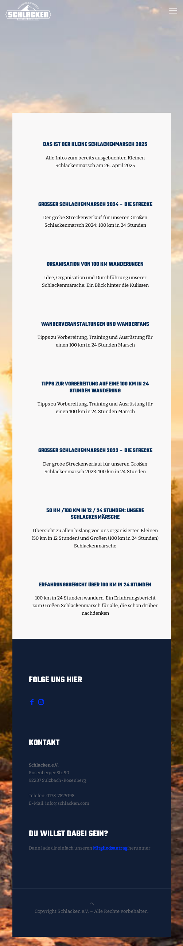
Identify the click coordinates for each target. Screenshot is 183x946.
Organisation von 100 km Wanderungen (95, 264)
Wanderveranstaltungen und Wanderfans (95, 324)
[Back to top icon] (91, 903)
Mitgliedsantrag (110, 848)
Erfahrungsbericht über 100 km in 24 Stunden (95, 585)
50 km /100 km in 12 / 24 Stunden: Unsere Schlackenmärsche (95, 514)
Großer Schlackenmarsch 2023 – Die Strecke (95, 451)
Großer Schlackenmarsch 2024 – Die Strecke (95, 205)
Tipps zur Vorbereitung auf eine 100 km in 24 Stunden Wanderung (95, 387)
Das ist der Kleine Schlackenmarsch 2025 (95, 144)
